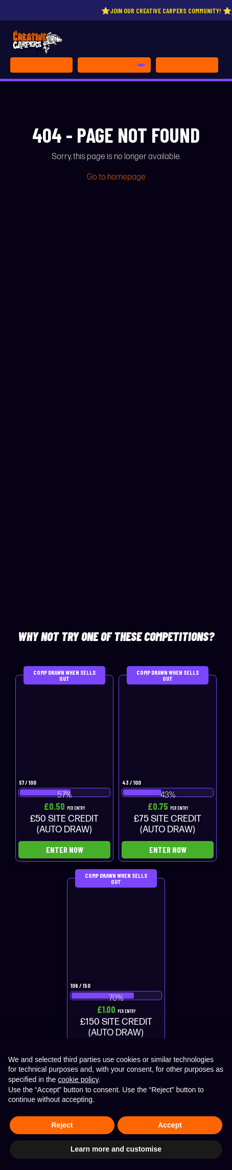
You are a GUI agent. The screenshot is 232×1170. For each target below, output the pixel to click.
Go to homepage (116, 177)
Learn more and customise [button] (116, 1149)
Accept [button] (170, 1125)
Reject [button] (62, 1125)
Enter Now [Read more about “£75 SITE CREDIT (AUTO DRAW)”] (168, 849)
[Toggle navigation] (187, 65)
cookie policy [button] (78, 1079)
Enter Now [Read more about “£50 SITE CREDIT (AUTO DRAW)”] (64, 849)
